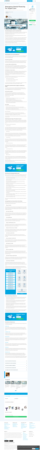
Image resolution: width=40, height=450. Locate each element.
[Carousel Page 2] (16, 386)
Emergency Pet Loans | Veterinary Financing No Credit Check (24, 381)
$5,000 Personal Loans (15, 421)
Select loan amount (18, 49)
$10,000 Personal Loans (15, 422)
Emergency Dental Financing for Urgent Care (15, 3)
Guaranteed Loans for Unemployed (6, 422)
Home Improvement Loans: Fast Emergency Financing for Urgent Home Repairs (18, 382)
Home (5, 3)
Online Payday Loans (6, 419)
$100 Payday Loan (10, 269)
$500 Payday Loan (10, 276)
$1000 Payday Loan (10, 285)
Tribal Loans (7, 342)
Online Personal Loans (15, 419)
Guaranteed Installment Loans (24, 421)
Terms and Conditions (25, 435)
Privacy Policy (31, 22)
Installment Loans (7, 327)
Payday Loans (7, 321)
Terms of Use (34, 22)
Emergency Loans (8, 3)
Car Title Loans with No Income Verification (32, 422)
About (23, 428)
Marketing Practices (25, 434)
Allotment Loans (7, 347)
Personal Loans (7, 332)
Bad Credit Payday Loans (6, 424)
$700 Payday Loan (10, 280)
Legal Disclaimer (25, 432)
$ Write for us (24, 429)
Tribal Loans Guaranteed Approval (23, 423)
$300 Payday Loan (10, 273)
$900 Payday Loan (10, 283)
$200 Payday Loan (10, 271)
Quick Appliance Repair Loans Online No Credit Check (7, 381)
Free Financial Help (25, 430)
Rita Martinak (10, 17)
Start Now (32, 20)
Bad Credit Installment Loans (24, 422)
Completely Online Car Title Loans (32, 419)
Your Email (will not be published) (9, 397)
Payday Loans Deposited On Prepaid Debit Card (7, 423)
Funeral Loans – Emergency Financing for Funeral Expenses (13, 381)
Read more (33, 448)
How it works (24, 431)
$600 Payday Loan (10, 278)
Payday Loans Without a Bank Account (7, 420)
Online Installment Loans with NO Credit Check (24, 420)
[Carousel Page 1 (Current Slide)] (15, 386)
